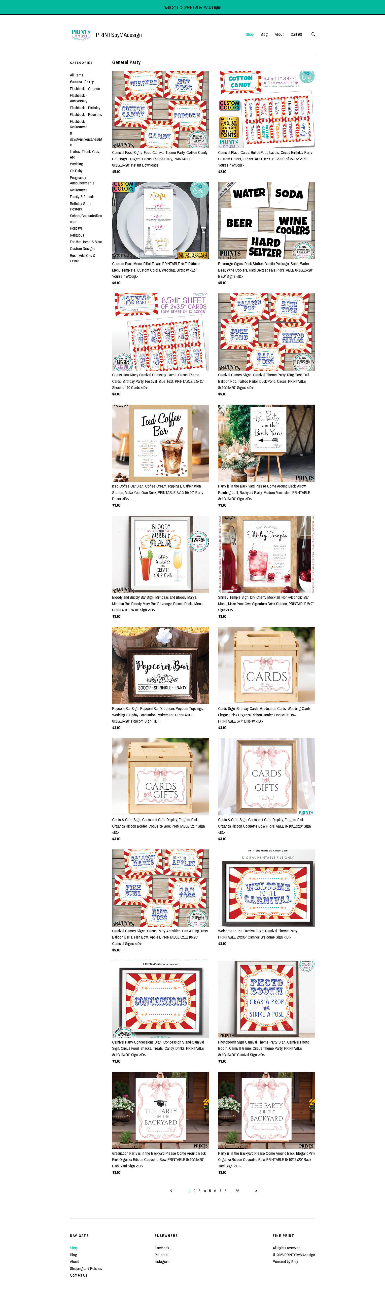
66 (237, 1190)
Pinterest (162, 1255)
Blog (264, 34)
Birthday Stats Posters (80, 206)
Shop (250, 34)
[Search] (313, 35)
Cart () (296, 34)
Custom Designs (82, 248)
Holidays (76, 228)
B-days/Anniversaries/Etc (86, 139)
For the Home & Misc (86, 242)
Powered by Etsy (285, 1261)
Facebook (162, 1248)
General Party (82, 81)
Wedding (76, 164)
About (279, 34)
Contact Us (78, 1275)
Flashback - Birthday (85, 107)
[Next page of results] (256, 1190)
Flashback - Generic (85, 88)
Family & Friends (82, 196)
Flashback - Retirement (78, 124)
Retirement (78, 190)
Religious (77, 235)
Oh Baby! (76, 171)
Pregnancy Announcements (82, 180)
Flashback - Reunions (86, 114)
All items (76, 75)
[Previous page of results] (171, 1190)
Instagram (162, 1261)
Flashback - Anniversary (78, 98)
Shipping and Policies (86, 1268)
